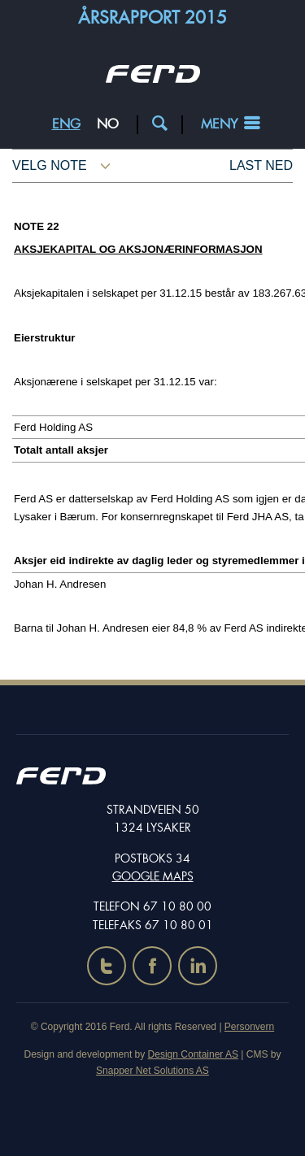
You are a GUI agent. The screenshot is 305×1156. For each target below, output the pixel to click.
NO (108, 124)
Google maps (153, 876)
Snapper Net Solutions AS (152, 1070)
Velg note (49, 165)
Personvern (249, 1026)
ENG (66, 124)
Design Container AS (193, 1054)
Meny (219, 124)
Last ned (261, 165)
